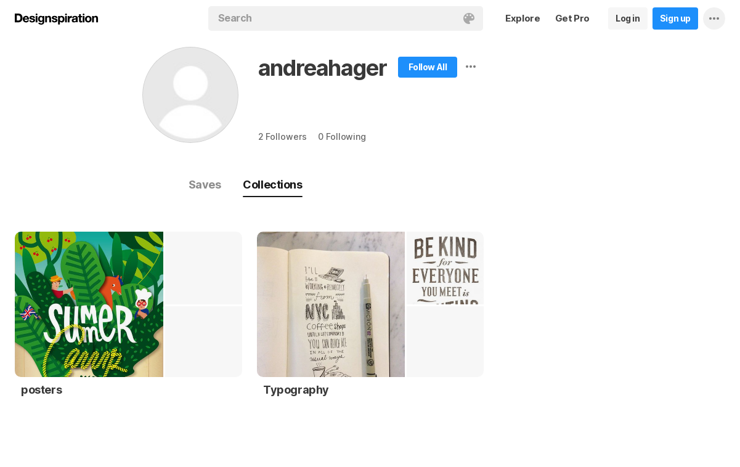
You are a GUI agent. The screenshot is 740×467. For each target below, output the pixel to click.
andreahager (322, 67)
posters (41, 389)
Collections (272, 184)
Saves (205, 184)
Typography (296, 389)
